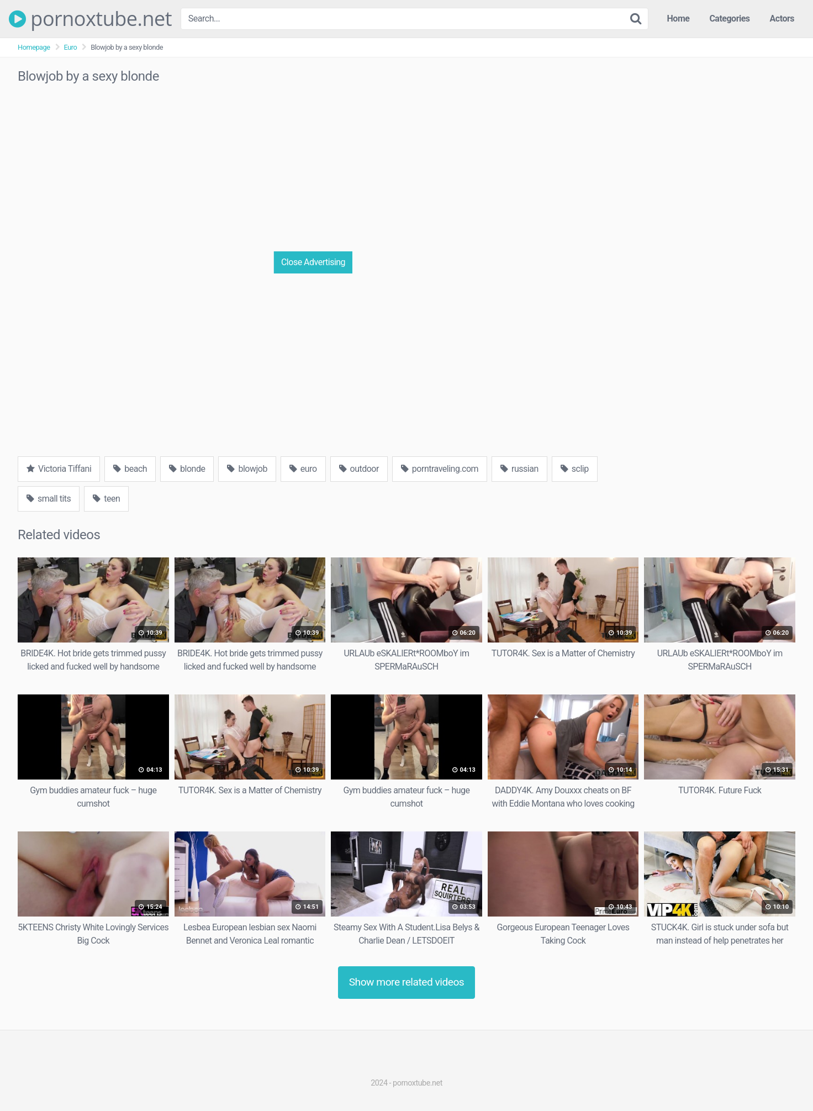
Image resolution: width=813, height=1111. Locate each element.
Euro (70, 47)
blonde (187, 469)
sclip (575, 469)
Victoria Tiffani (59, 469)
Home (678, 18)
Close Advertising (313, 262)
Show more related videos (406, 982)
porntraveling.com (439, 469)
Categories (729, 18)
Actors (782, 18)
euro (303, 469)
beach (130, 469)
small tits (49, 498)
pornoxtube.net (90, 19)
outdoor (359, 469)
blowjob (247, 469)
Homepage (34, 47)
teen (106, 498)
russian (519, 469)
